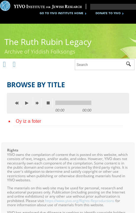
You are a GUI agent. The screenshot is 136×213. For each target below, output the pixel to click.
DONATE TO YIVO (108, 13)
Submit (130, 65)
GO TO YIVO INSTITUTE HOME (61, 13)
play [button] (28, 101)
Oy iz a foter (28, 121)
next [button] (38, 103)
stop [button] (49, 103)
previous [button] (18, 103)
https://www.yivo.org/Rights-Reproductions (79, 200)
